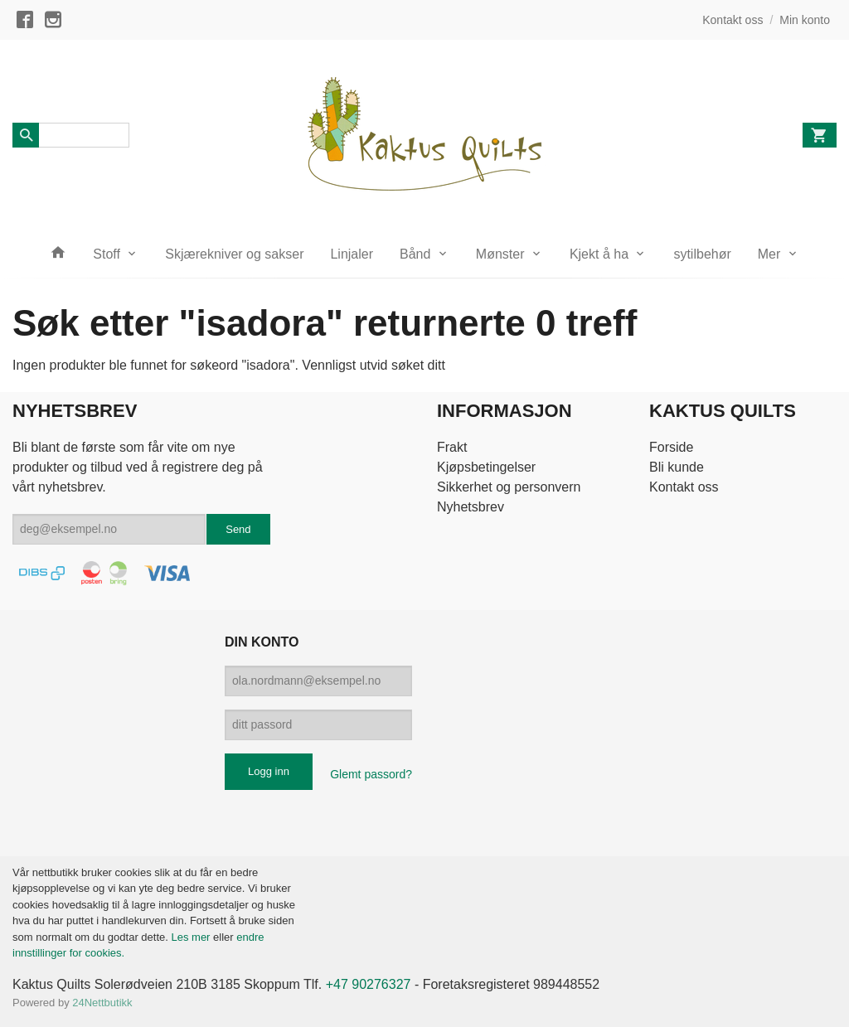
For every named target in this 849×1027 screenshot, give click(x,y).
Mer (769, 254)
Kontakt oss (684, 487)
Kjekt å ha (599, 254)
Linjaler (351, 254)
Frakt (452, 447)
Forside (671, 447)
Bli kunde (676, 467)
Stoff (106, 254)
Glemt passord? (371, 774)
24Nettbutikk (102, 1002)
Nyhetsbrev (470, 507)
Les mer (192, 937)
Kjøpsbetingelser (486, 467)
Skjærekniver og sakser (234, 254)
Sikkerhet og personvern (508, 487)
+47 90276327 (368, 984)
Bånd (415, 254)
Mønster (500, 254)
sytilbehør (701, 254)
